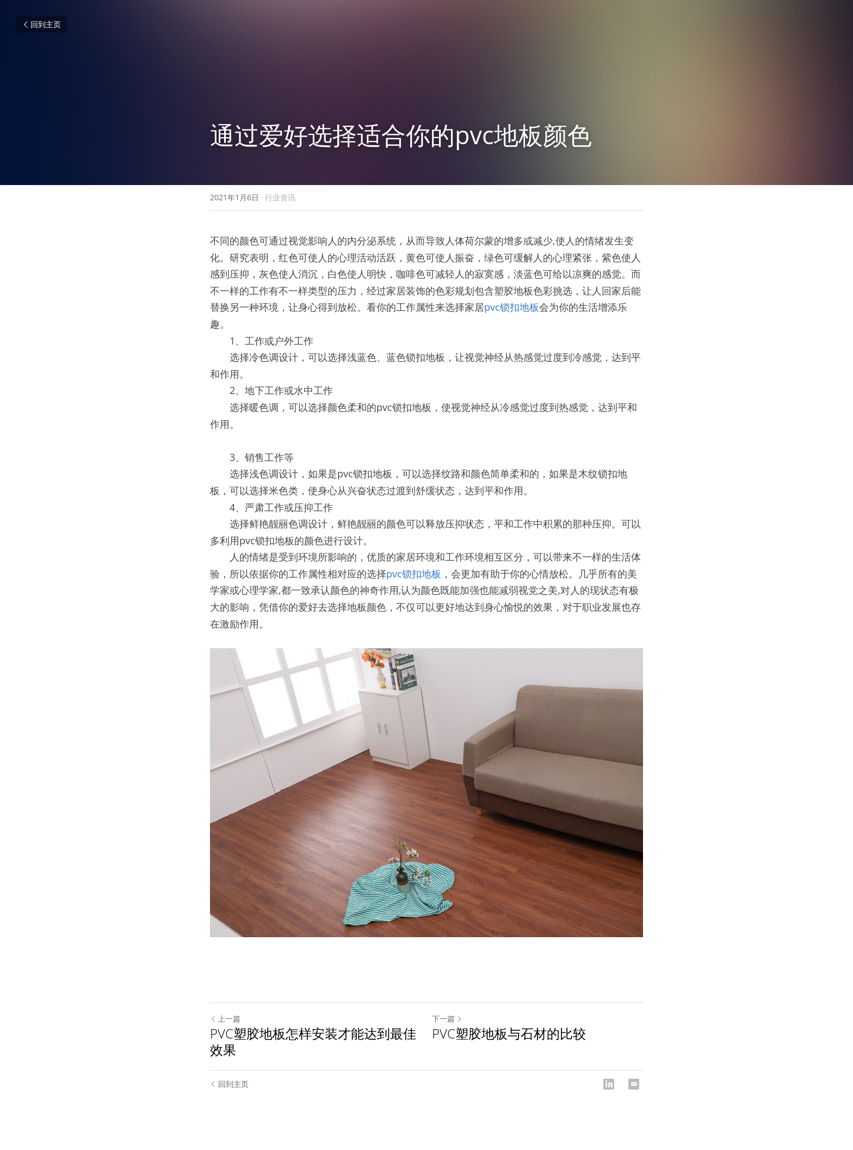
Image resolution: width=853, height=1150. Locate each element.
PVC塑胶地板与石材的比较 (509, 1033)
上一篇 (225, 1018)
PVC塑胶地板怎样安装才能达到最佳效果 (313, 1041)
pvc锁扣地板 (511, 306)
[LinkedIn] (608, 1084)
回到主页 (41, 24)
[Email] (633, 1084)
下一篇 (447, 1018)
